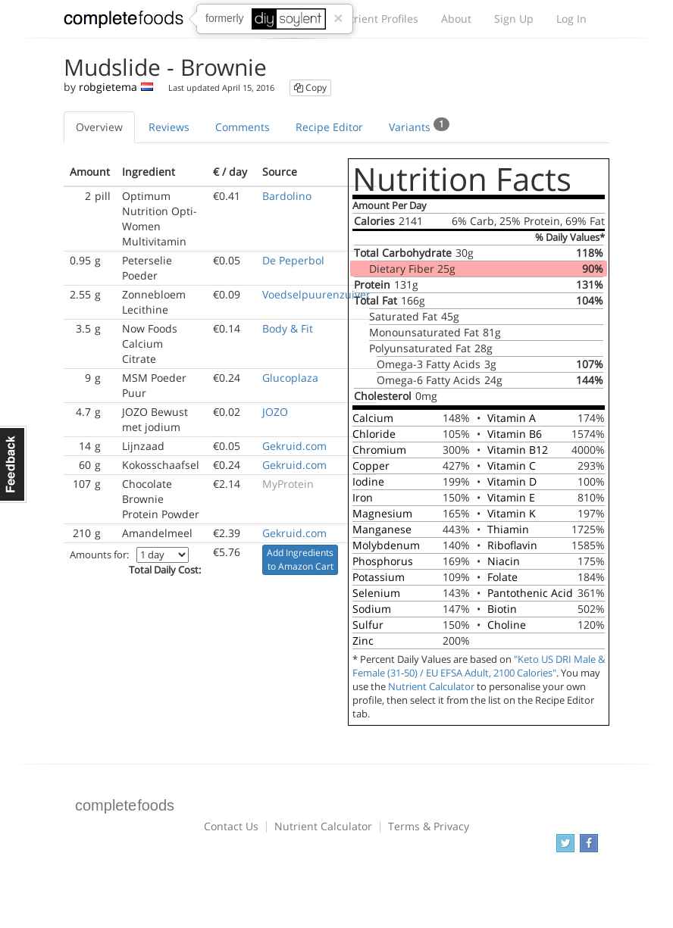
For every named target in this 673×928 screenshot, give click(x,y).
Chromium (379, 449)
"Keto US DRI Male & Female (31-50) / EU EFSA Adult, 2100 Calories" (478, 666)
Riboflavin (512, 545)
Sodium (371, 608)
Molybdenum (386, 545)
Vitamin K (511, 513)
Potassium (378, 577)
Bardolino (286, 196)
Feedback (13, 464)
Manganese (382, 529)
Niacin (503, 561)
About (456, 18)
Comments (242, 127)
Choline (506, 624)
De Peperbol (293, 260)
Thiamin (508, 529)
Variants (419, 125)
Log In (571, 18)
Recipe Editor (329, 127)
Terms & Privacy (428, 826)
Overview (99, 127)
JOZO (275, 412)
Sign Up (514, 18)
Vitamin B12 (517, 449)
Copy (310, 87)
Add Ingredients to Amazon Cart (300, 559)
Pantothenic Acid (530, 593)
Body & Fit (287, 328)
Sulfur (367, 624)
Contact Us (231, 826)
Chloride (374, 434)
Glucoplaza (290, 377)
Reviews (169, 127)
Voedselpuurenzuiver (316, 294)
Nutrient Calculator (431, 686)
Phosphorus (382, 561)
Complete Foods (123, 22)
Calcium (372, 418)
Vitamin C (511, 465)
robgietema (108, 87)
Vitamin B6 (514, 434)
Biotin (502, 608)
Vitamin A (511, 418)
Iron (362, 497)
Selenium (376, 593)
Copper (371, 465)
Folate (502, 577)
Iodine (368, 481)
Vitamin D (512, 481)
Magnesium (382, 513)
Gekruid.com (294, 446)
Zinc (363, 640)
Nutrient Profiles (376, 18)
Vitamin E (511, 497)
